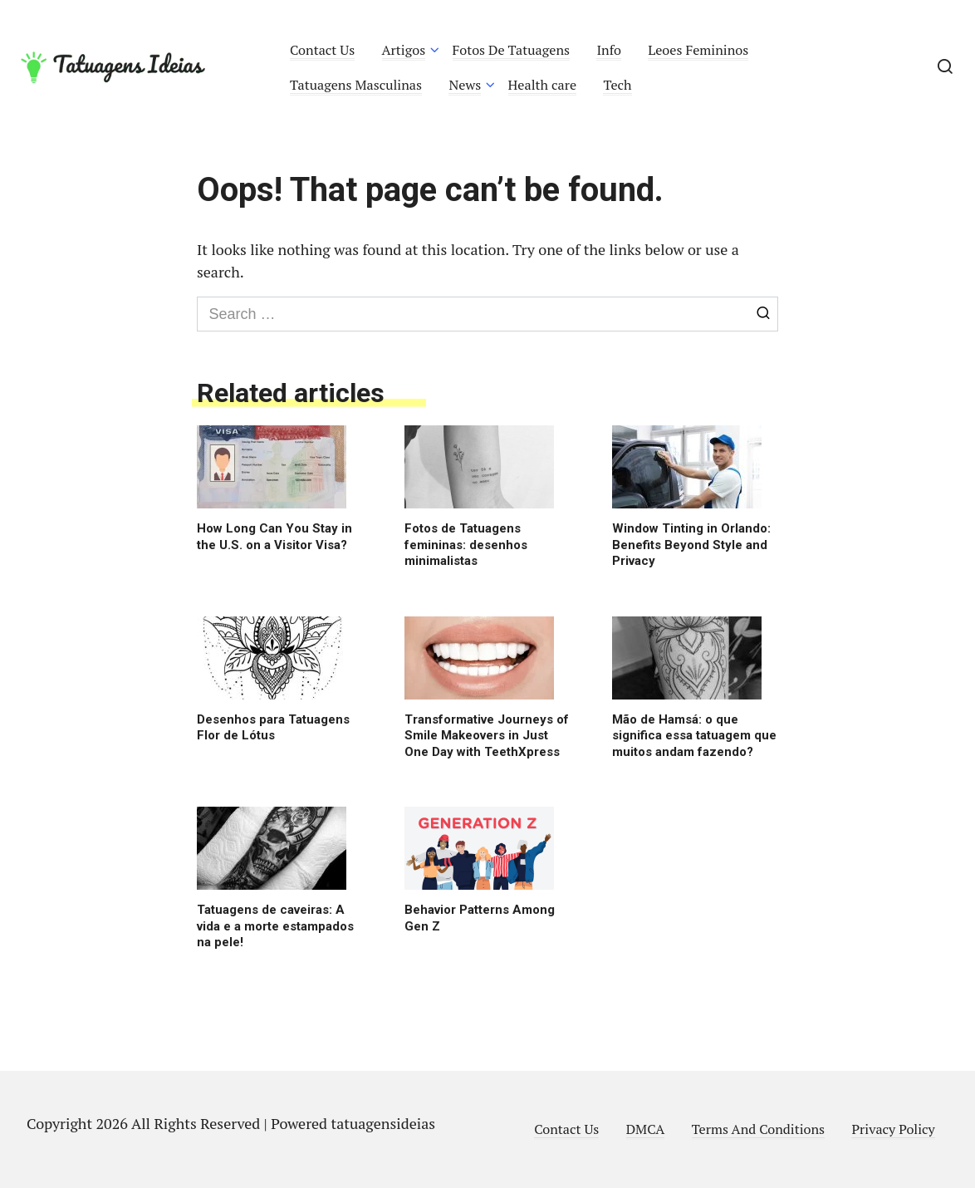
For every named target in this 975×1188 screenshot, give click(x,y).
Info (608, 50)
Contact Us (322, 50)
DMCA (645, 1129)
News (464, 85)
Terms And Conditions (758, 1129)
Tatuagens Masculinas (356, 85)
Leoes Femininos (698, 50)
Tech (617, 85)
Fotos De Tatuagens (511, 50)
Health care (542, 85)
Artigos (404, 50)
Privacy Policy (892, 1129)
